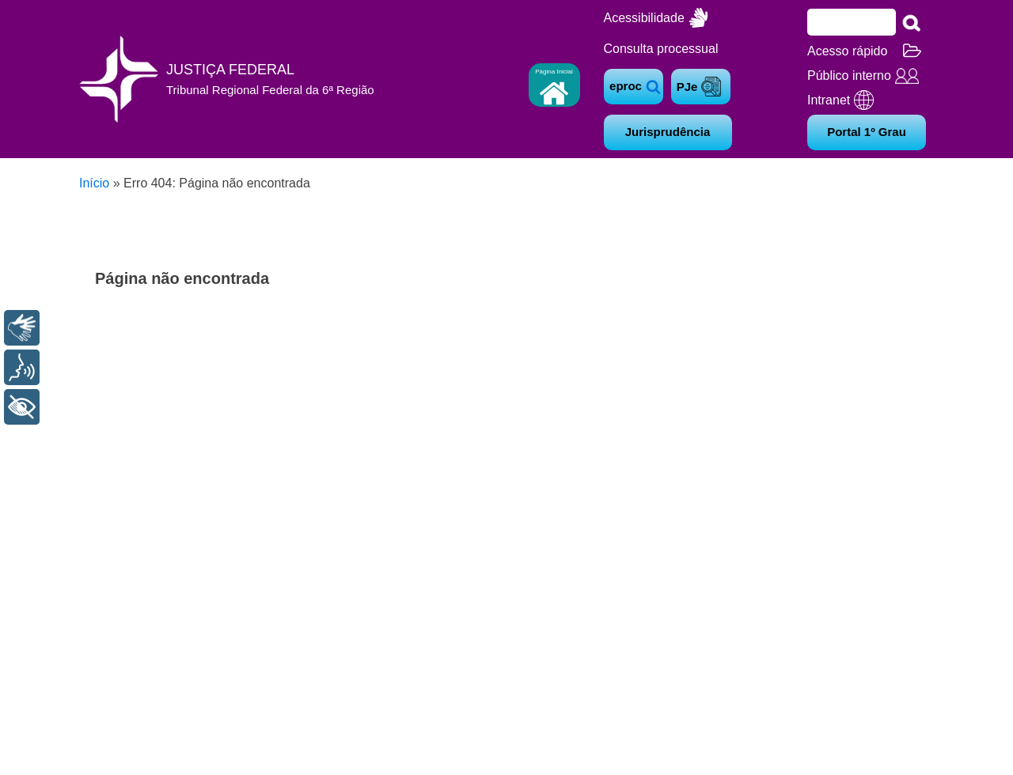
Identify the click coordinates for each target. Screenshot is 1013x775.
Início (94, 183)
